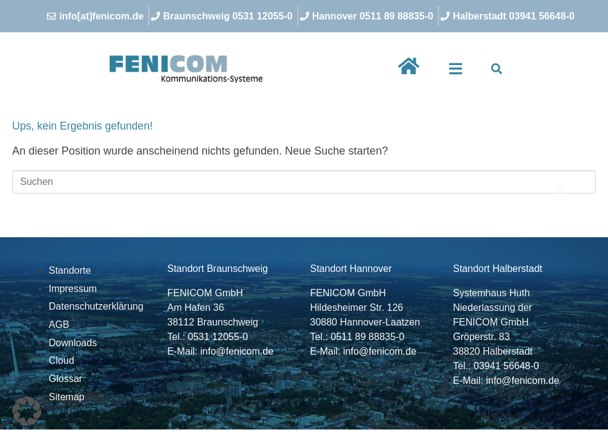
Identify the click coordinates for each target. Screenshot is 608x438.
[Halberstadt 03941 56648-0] (509, 16)
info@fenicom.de (236, 351)
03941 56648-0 (506, 366)
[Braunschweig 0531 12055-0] (223, 16)
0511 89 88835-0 (367, 337)
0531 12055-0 (218, 337)
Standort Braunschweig (217, 268)
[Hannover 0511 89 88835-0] (368, 16)
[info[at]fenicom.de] (97, 16)
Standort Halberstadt (497, 268)
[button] (455, 68)
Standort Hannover (351, 268)
